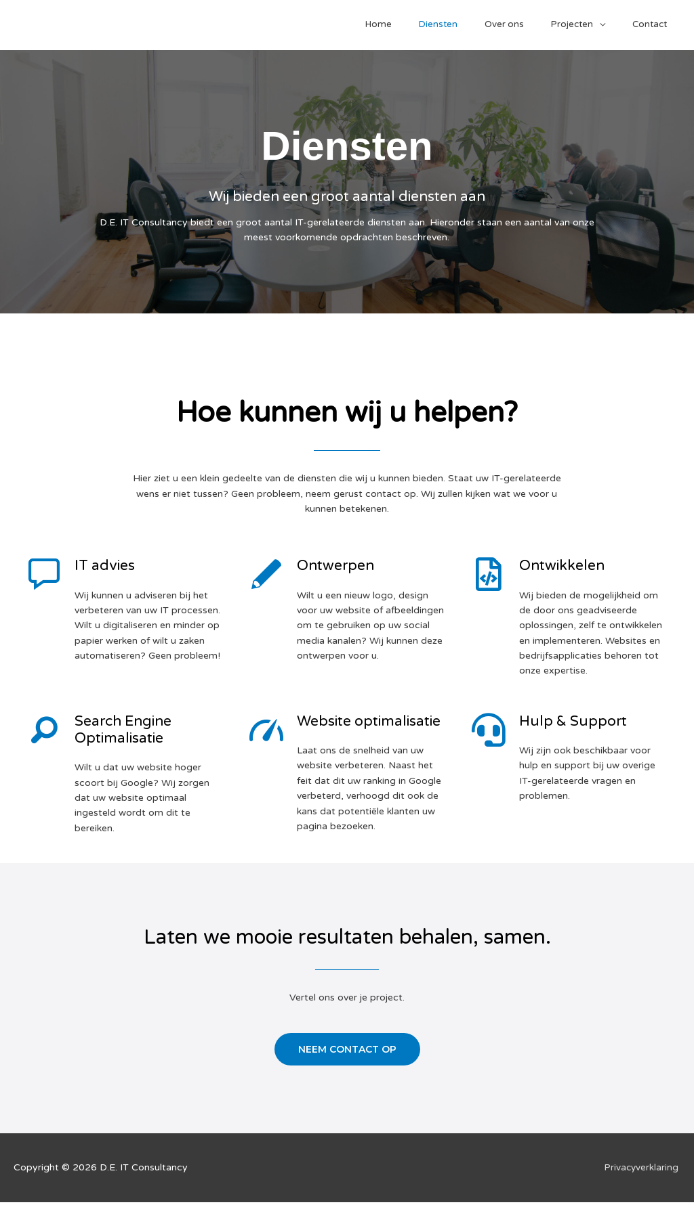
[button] (347, 1056)
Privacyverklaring (642, 1174)
